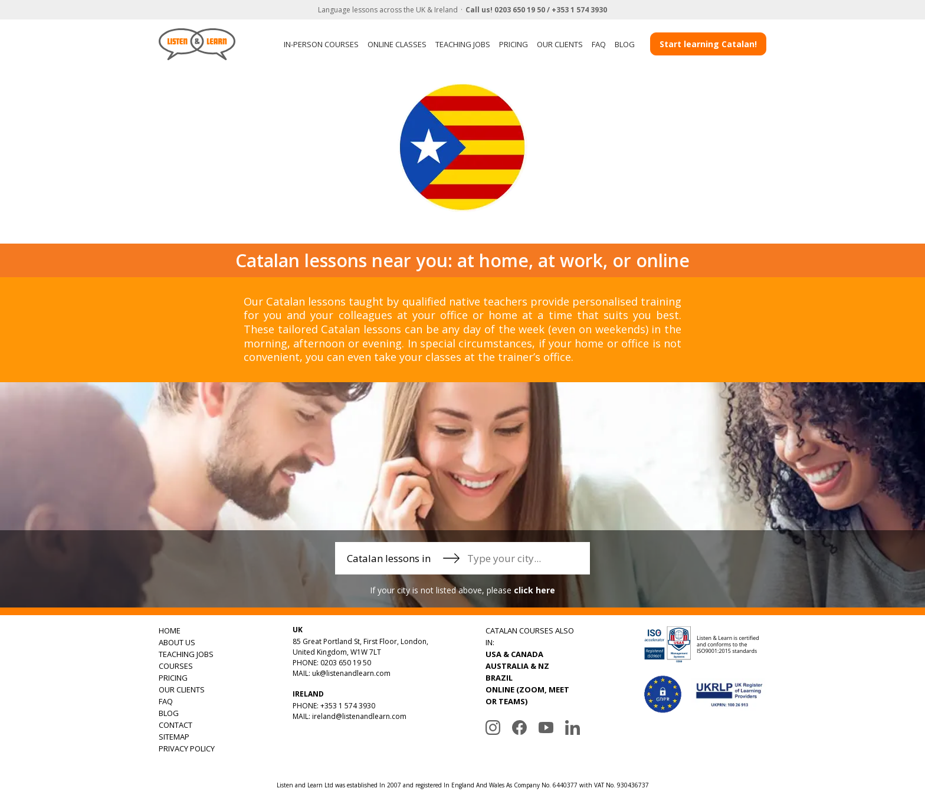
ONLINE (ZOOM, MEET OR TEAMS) (527, 695)
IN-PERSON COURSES (321, 44)
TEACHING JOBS (462, 44)
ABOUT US (177, 642)
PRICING (513, 44)
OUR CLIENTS (560, 44)
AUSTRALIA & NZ (517, 666)
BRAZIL (499, 677)
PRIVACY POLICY (187, 748)
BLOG (625, 44)
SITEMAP (174, 736)
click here (534, 590)
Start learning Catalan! (708, 44)
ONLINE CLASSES (397, 44)
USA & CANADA (514, 654)
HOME (170, 630)
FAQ (599, 44)
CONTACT (175, 725)
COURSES (176, 666)
